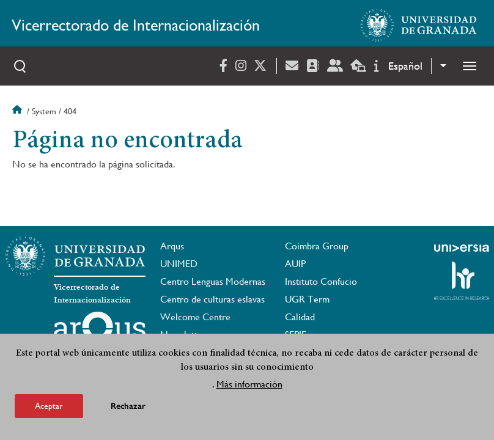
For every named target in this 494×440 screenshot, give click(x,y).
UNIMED (178, 264)
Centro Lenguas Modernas (212, 281)
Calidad (300, 317)
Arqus (172, 246)
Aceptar (49, 406)
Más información (249, 385)
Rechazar (128, 407)
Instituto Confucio (321, 281)
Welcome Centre (195, 317)
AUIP (295, 264)
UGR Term (307, 299)
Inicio (18, 111)
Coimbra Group (316, 246)
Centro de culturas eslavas (212, 299)
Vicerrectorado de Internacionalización (136, 25)
